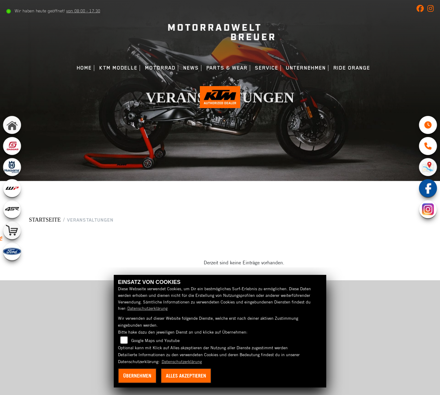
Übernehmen (137, 376)
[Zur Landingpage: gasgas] (12, 149)
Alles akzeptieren (186, 376)
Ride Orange (351, 68)
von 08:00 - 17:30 (84, 10)
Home (84, 68)
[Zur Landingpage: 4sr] (12, 212)
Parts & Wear (227, 68)
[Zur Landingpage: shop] (12, 233)
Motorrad (160, 68)
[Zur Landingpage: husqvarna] (12, 170)
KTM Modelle (118, 68)
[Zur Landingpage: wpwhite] (12, 191)
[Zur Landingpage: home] (12, 128)
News (191, 68)
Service (266, 68)
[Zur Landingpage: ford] (12, 254)
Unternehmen (306, 68)
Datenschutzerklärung (147, 308)
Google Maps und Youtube (155, 340)
